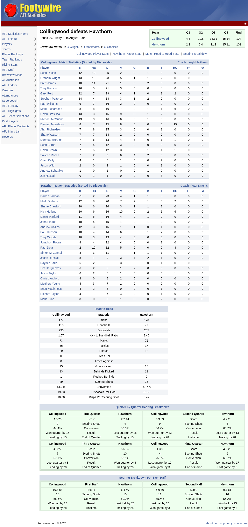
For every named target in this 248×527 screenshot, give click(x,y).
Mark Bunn (47, 299)
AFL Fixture (9, 39)
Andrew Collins (49, 227)
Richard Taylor (49, 293)
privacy (227, 523)
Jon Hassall (47, 175)
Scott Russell (48, 72)
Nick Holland (48, 211)
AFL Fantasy (10, 105)
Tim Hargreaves (50, 268)
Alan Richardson (51, 129)
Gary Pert (46, 93)
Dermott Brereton (51, 139)
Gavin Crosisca (50, 114)
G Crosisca (111, 47)
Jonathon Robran (51, 242)
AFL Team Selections (15, 116)
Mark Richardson (51, 109)
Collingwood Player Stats (93, 53)
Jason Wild (47, 165)
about (209, 523)
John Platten (48, 221)
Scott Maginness (51, 288)
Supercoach (9, 100)
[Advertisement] (172, 10)
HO (175, 67)
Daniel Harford (49, 216)
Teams (6, 49)
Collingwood (160, 38)
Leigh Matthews (197, 62)
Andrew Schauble (51, 170)
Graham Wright (50, 78)
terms (218, 523)
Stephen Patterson (52, 98)
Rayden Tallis (48, 263)
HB (94, 67)
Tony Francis (48, 88)
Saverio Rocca (49, 155)
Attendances (10, 95)
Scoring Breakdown (195, 53)
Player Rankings (12, 54)
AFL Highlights (11, 111)
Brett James (48, 83)
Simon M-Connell (51, 252)
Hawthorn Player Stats (127, 53)
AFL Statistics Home (15, 33)
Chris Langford (49, 278)
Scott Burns (47, 145)
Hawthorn (158, 44)
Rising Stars (9, 64)
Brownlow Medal (12, 75)
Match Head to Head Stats (162, 53)
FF (189, 67)
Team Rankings (12, 59)
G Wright (72, 47)
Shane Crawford (50, 206)
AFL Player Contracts (15, 126)
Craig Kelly (47, 160)
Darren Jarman (49, 196)
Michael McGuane (52, 119)
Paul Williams (49, 103)
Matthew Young (50, 283)
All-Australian (10, 80)
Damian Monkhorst (52, 124)
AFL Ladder (9, 85)
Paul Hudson (48, 232)
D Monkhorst (91, 47)
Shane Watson (49, 134)
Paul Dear (46, 247)
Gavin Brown (48, 150)
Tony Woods (48, 237)
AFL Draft (8, 69)
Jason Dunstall (49, 257)
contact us (240, 523)
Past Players (10, 121)
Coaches (7, 90)
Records (7, 136)
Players (7, 44)
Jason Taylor (48, 273)
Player (44, 67)
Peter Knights (199, 185)
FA (202, 67)
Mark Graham (49, 201)
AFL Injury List (11, 131)
